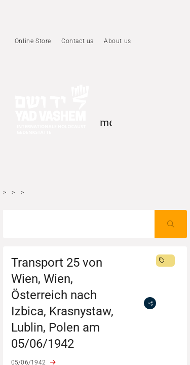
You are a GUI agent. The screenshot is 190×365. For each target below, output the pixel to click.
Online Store (33, 41)
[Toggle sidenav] (106, 122)
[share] (150, 303)
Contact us (77, 41)
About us (117, 41)
